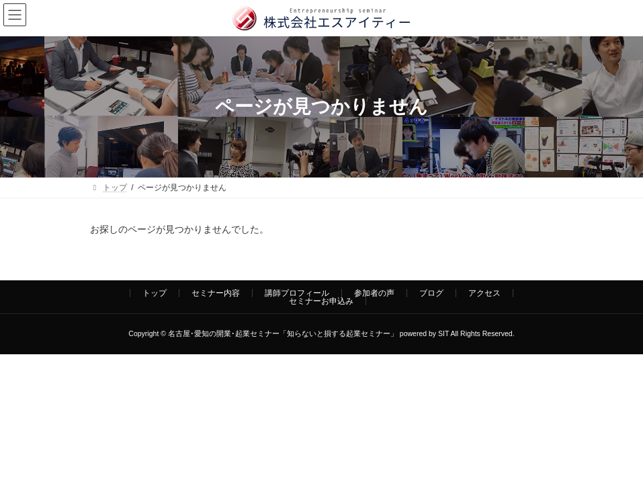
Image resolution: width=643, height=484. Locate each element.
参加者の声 (374, 293)
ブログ (431, 293)
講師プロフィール (297, 293)
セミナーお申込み (321, 301)
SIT (443, 333)
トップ (154, 293)
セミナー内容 (215, 293)
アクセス (484, 293)
